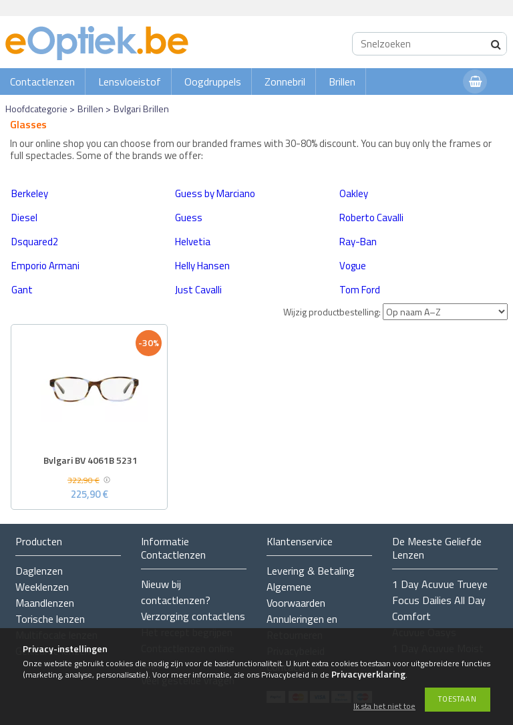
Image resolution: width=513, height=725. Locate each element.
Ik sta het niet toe (384, 707)
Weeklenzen (42, 587)
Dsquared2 (34, 241)
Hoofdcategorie (36, 109)
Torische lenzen (50, 619)
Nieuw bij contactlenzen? (175, 592)
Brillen (342, 82)
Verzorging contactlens (193, 616)
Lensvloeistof (129, 82)
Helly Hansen (202, 265)
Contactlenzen (42, 82)
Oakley (353, 193)
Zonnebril (285, 82)
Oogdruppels (212, 82)
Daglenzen (39, 571)
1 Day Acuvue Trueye (440, 584)
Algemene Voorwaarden (296, 595)
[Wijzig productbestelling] (445, 311)
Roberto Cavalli (371, 217)
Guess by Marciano (215, 193)
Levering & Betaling (311, 571)
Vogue (352, 265)
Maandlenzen (44, 603)
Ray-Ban (358, 241)
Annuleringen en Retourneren (302, 627)
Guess (188, 217)
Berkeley (29, 193)
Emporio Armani (45, 265)
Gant (22, 289)
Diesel (24, 217)
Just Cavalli (198, 289)
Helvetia (192, 241)
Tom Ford (359, 289)
